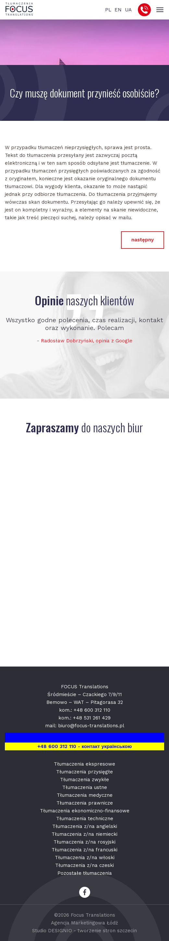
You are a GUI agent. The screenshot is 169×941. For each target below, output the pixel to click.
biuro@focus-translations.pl (91, 726)
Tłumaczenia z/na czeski (84, 865)
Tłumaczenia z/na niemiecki (84, 834)
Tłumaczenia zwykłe (84, 779)
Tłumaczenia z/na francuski (84, 850)
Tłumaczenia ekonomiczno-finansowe (84, 811)
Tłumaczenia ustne (84, 787)
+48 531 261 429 (92, 718)
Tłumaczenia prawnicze (84, 803)
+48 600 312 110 (92, 710)
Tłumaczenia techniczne (84, 818)
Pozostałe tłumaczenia (84, 873)
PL (108, 10)
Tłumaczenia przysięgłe (84, 772)
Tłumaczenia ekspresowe (84, 764)
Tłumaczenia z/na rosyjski (84, 842)
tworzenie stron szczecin (107, 931)
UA (128, 10)
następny (142, 240)
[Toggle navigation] (160, 10)
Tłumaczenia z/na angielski (84, 826)
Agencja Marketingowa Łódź (84, 923)
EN (118, 10)
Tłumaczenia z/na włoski (85, 857)
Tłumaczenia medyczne (85, 795)
